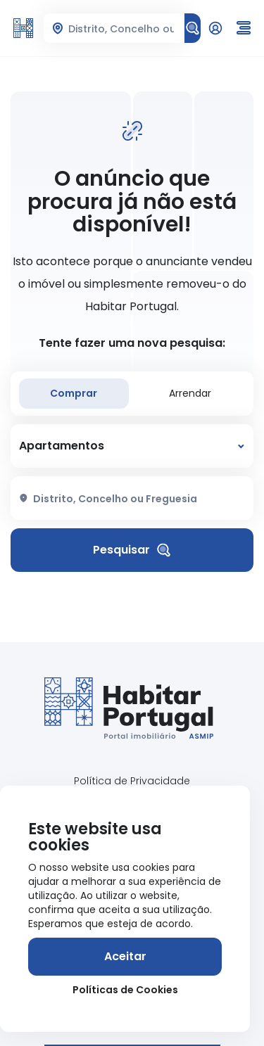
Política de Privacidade (132, 781)
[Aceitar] (125, 957)
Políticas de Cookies (125, 990)
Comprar (73, 393)
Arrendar (190, 393)
